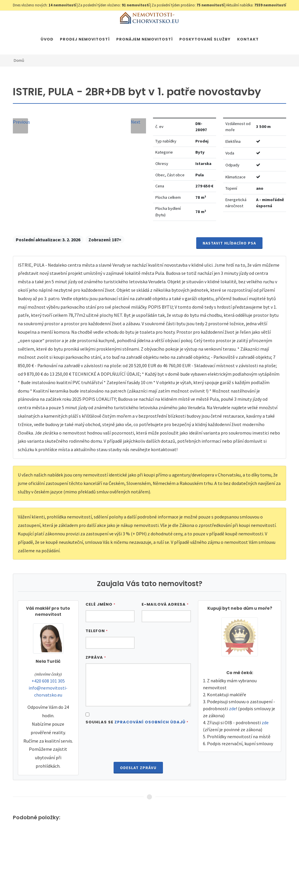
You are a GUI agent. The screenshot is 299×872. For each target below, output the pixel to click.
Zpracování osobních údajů (149, 722)
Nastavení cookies (107, 856)
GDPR (81, 856)
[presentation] (138, 744)
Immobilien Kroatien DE (165, 856)
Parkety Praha (248, 856)
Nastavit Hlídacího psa (229, 243)
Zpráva (96, 657)
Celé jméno (100, 604)
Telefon (97, 631)
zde (232, 708)
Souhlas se (137, 722)
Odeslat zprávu (138, 767)
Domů (19, 60)
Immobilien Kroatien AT (210, 856)
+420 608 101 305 (48, 681)
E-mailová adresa (165, 604)
